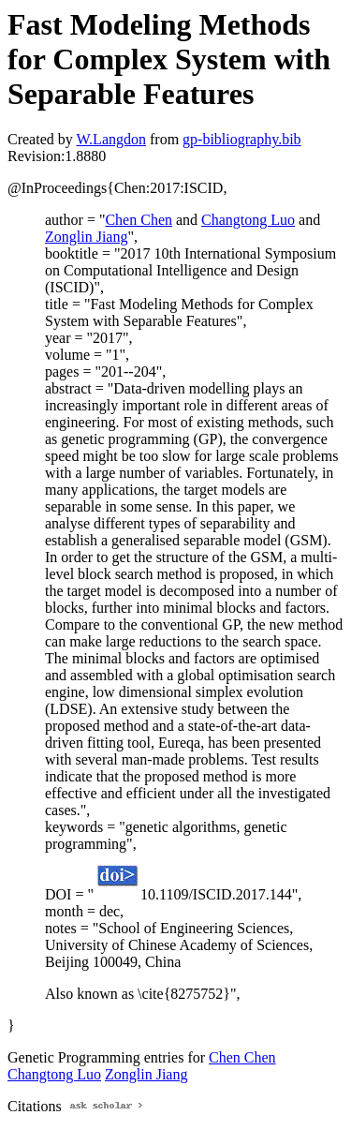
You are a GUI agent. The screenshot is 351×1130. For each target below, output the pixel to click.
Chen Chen (138, 220)
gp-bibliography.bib (242, 139)
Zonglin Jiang (86, 237)
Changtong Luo (248, 220)
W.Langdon (111, 139)
